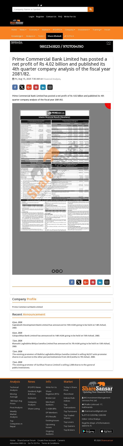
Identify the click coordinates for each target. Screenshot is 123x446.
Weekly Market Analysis (14, 414)
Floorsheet (68, 394)
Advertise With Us (18, 443)
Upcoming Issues (50, 426)
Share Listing (34, 408)
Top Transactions (70, 406)
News (23, 29)
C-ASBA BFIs (51, 408)
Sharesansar (107, 440)
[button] (53, 271)
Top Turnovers (70, 411)
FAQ (60, 16)
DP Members (51, 412)
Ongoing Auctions (50, 432)
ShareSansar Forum (26, 440)
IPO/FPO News (34, 387)
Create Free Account (46, 440)
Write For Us (70, 16)
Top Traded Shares (69, 417)
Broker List (50, 398)
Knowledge (17, 36)
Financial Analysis (51, 79)
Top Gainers (69, 426)
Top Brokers (69, 430)
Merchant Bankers (50, 403)
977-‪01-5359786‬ (91, 415)
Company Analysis (32, 403)
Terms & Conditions (50, 443)
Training (97, 29)
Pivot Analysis (16, 407)
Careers (61, 440)
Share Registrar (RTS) (52, 392)
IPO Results (51, 416)
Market (46, 29)
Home (14, 29)
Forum (107, 29)
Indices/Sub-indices (69, 399)
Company (70, 29)
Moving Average (14, 395)
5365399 (102, 415)
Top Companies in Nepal (16, 424)
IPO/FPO (57, 29)
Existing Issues (52, 420)
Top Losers (69, 422)
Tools (41, 36)
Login (31, 16)
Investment (84, 29)
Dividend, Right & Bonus (34, 392)
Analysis (30, 36)
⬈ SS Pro (69, 36)
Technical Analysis (14, 388)
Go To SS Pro (34, 443)
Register (40, 16)
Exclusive (32, 398)
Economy (34, 29)
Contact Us (51, 16)
